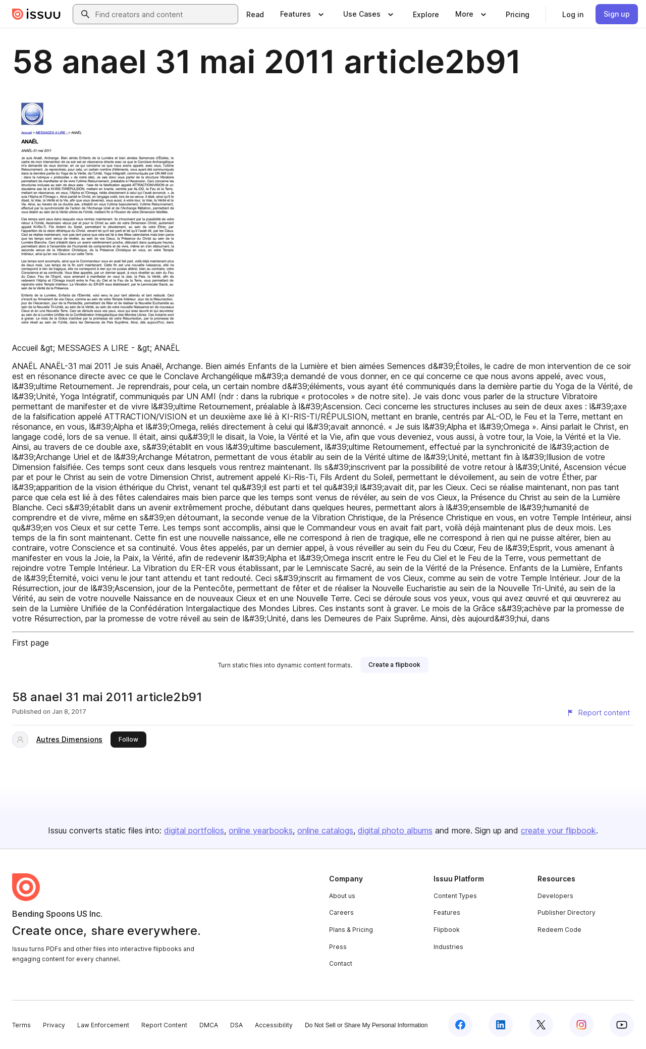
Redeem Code (559, 929)
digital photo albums (395, 830)
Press (338, 947)
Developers (555, 896)
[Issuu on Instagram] (581, 1025)
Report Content (164, 1025)
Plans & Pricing (351, 929)
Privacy (54, 1025)
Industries (448, 947)
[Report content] (598, 713)
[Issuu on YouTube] (622, 1025)
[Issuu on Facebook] (460, 1025)
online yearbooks (261, 830)
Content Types (455, 896)
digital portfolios (194, 830)
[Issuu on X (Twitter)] (541, 1025)
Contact (340, 963)
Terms (21, 1025)
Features (447, 912)
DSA (236, 1025)
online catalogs (325, 830)
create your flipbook (558, 830)
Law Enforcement (103, 1025)
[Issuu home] (36, 14)
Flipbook (447, 929)
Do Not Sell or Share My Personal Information (366, 1025)
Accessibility (274, 1025)
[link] (255, 14)
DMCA (208, 1025)
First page (30, 643)
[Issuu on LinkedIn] (501, 1025)
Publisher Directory (566, 912)
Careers (341, 912)
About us (342, 896)
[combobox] (164, 14)
